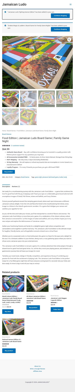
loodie (61, 177)
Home (4, 130)
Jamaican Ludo (14, 4)
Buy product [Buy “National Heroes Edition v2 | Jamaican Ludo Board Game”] (9, 351)
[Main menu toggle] (70, 4)
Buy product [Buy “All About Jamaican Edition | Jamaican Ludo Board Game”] (34, 307)
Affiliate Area (37, 371)
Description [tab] (6, 186)
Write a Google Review (37, 369)
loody (65, 177)
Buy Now (8, 311)
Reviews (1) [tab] (16, 186)
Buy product (8, 171)
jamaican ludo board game (50, 177)
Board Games (11, 130)
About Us (37, 366)
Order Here (57, 309)
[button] (69, 39)
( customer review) (17, 145)
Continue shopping (60, 15)
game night (38, 177)
